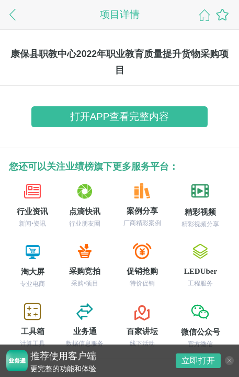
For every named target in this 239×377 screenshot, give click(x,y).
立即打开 (198, 360)
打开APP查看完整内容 (119, 116)
